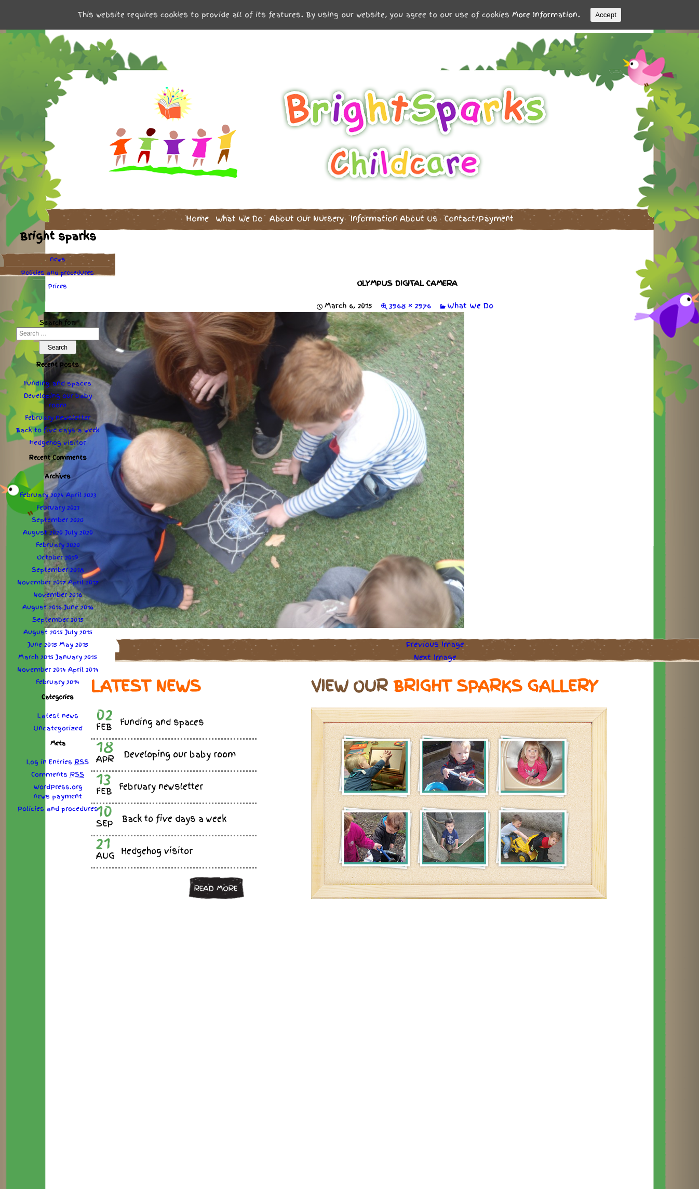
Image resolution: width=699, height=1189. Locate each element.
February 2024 (42, 492)
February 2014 (57, 679)
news (57, 256)
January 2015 (76, 654)
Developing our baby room (58, 397)
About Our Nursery (307, 215)
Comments (57, 771)
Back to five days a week (58, 427)
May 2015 (73, 641)
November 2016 (57, 591)
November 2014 (41, 666)
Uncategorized (58, 725)
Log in (36, 759)
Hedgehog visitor (58, 439)
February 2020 (58, 541)
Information (394, 215)
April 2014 (83, 666)
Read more (215, 884)
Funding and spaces (57, 380)
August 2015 (43, 629)
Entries (69, 759)
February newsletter (57, 414)
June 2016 (78, 604)
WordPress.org (58, 784)
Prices (57, 283)
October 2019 (57, 554)
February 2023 (57, 504)
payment (67, 793)
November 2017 (41, 579)
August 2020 (43, 529)
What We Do (239, 215)
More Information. (546, 14)
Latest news (57, 712)
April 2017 (83, 579)
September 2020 (58, 517)
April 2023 (81, 492)
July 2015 (78, 629)
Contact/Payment (479, 215)
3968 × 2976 (410, 302)
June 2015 (42, 641)
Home (197, 215)
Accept (605, 15)
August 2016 (42, 604)
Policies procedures (57, 269)
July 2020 (79, 529)
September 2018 (58, 566)
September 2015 (58, 616)
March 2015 (35, 654)
